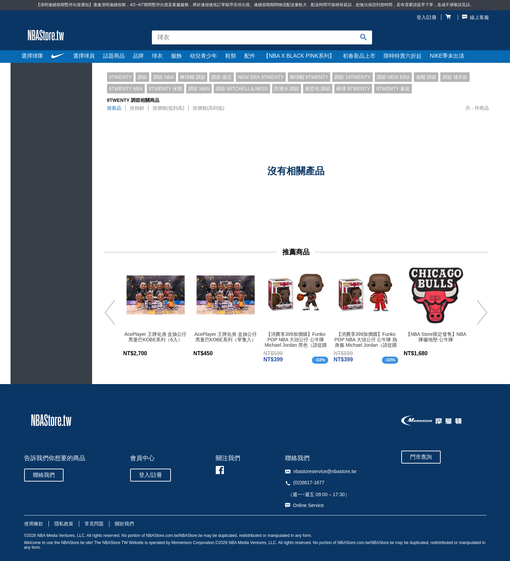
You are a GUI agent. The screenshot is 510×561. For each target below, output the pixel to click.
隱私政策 (63, 523)
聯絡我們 (44, 475)
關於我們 (124, 523)
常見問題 (94, 523)
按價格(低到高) (168, 108)
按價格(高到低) (208, 108)
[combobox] (262, 37)
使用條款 (33, 523)
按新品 (114, 108)
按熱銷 (137, 108)
